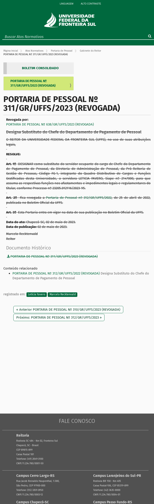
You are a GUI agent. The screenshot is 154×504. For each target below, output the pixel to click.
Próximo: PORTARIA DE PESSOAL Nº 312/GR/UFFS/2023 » (59, 317)
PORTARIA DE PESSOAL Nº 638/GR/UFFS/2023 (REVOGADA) (50, 124)
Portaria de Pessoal (61, 50)
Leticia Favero (36, 294)
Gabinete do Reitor (90, 50)
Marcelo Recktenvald (63, 294)
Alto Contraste (91, 3)
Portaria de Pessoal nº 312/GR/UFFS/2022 (78, 198)
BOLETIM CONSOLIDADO (40, 68)
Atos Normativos (34, 50)
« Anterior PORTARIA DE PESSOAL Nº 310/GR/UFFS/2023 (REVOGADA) (68, 310)
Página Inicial (10, 50)
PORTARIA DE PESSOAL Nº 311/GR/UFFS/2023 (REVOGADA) (33, 83)
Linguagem (66, 3)
